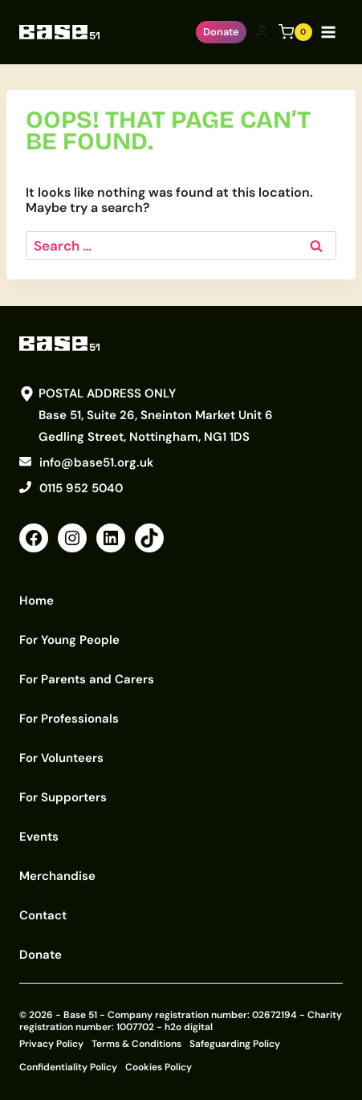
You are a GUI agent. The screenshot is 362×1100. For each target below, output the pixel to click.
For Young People (69, 640)
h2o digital (189, 1027)
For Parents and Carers (86, 679)
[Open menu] (331, 31)
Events (39, 837)
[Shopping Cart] (295, 32)
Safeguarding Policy (234, 1043)
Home (36, 601)
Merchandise (57, 876)
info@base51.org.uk (96, 462)
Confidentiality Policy (68, 1067)
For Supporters (63, 797)
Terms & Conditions (136, 1043)
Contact (43, 915)
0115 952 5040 (81, 488)
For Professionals (69, 719)
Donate (221, 32)
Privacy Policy (51, 1043)
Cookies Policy (158, 1067)
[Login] (262, 32)
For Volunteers (61, 758)
